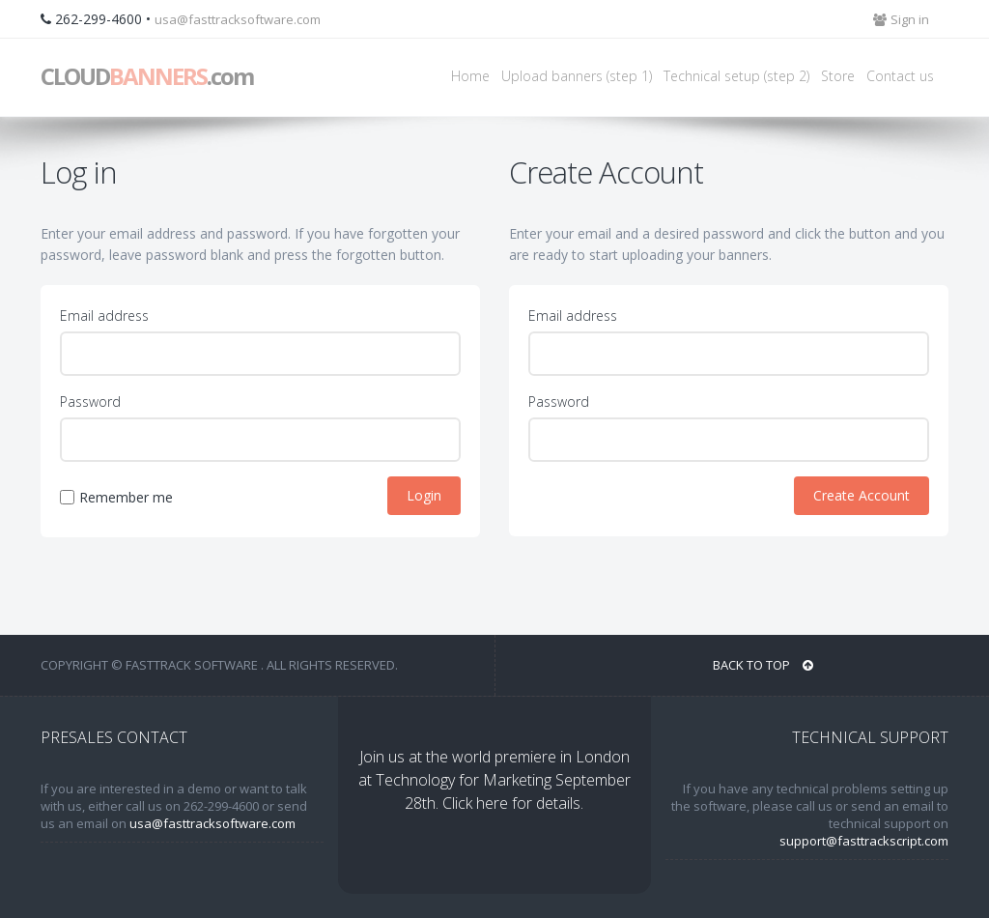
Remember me (126, 497)
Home (470, 76)
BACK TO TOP (763, 665)
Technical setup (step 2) (736, 76)
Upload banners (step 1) (576, 76)
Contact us (900, 76)
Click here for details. (512, 803)
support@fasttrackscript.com (863, 840)
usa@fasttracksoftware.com (238, 19)
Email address (104, 315)
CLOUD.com (147, 76)
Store (838, 76)
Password (90, 401)
